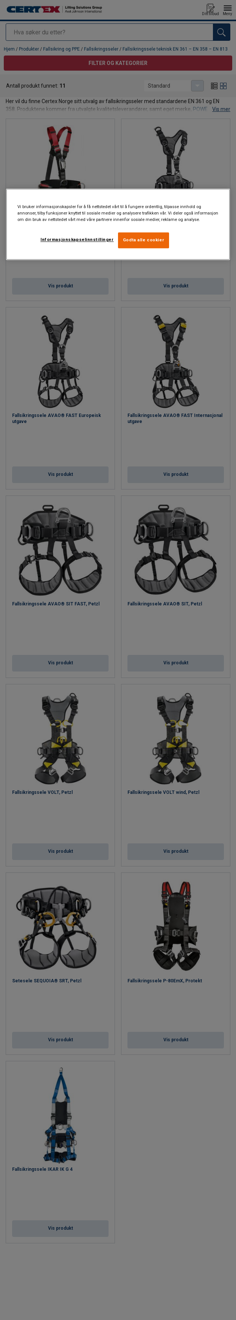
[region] (118, 224)
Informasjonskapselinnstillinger (77, 239)
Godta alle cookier (143, 240)
